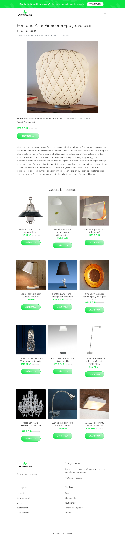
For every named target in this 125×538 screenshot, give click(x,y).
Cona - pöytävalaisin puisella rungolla (31, 295)
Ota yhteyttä (70, 498)
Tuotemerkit (48, 118)
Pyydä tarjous (95, 4)
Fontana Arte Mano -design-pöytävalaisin (62, 295)
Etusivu (20, 35)
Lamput (20, 493)
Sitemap (68, 512)
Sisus (19, 503)
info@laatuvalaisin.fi (74, 478)
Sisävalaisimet (35, 118)
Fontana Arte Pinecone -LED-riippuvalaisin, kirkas (31, 359)
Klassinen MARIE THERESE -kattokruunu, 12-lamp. (30, 425)
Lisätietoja (28, 136)
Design (73, 118)
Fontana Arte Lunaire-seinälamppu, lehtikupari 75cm (94, 297)
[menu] (105, 14)
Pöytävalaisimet (62, 118)
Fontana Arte (84, 118)
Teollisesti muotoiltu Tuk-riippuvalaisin (30, 231)
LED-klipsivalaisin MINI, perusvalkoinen (62, 424)
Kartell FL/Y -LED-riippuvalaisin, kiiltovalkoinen (62, 232)
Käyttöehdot (70, 503)
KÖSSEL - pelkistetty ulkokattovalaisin (94, 424)
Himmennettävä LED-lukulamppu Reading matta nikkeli (94, 361)
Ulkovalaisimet (23, 512)
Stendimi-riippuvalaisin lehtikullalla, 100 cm (94, 231)
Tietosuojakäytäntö (74, 507)
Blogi (67, 493)
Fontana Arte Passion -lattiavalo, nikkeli (62, 359)
